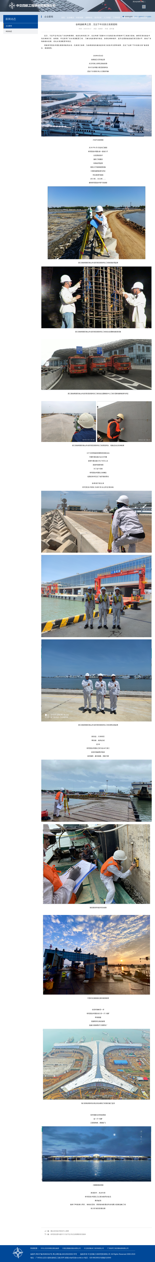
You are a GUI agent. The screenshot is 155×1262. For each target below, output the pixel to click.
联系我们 (134, 17)
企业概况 (70, 17)
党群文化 (125, 17)
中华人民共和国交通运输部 (50, 1248)
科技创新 (79, 17)
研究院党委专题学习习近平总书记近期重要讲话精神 (68, 1234)
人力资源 (107, 17)
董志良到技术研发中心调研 (60, 1231)
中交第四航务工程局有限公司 (94, 1248)
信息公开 (143, 17)
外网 (141, 2)
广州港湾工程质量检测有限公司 (118, 1248)
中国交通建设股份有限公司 (71, 1248)
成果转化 (88, 17)
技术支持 (97, 17)
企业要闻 (9, 26)
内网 (138, 2)
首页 (63, 17)
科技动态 (9, 31)
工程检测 (116, 17)
